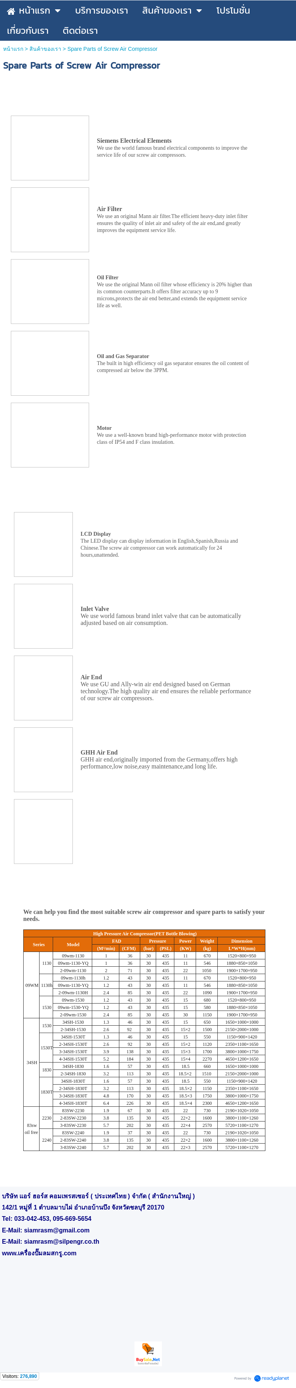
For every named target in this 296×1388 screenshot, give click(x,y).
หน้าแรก (13, 49)
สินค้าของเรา (45, 49)
